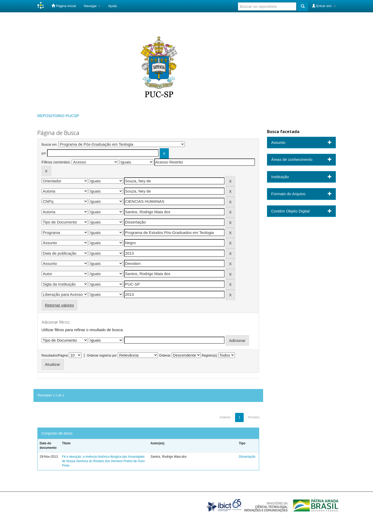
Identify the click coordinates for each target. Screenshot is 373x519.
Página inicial (64, 6)
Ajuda (112, 6)
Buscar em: (50, 144)
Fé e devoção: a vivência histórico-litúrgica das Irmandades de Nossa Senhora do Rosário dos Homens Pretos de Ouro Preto (103, 461)
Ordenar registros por (102, 355)
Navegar (92, 6)
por (44, 153)
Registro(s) (209, 355)
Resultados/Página (55, 355)
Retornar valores (59, 305)
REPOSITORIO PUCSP (58, 115)
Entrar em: (324, 6)
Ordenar (164, 355)
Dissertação (247, 456)
